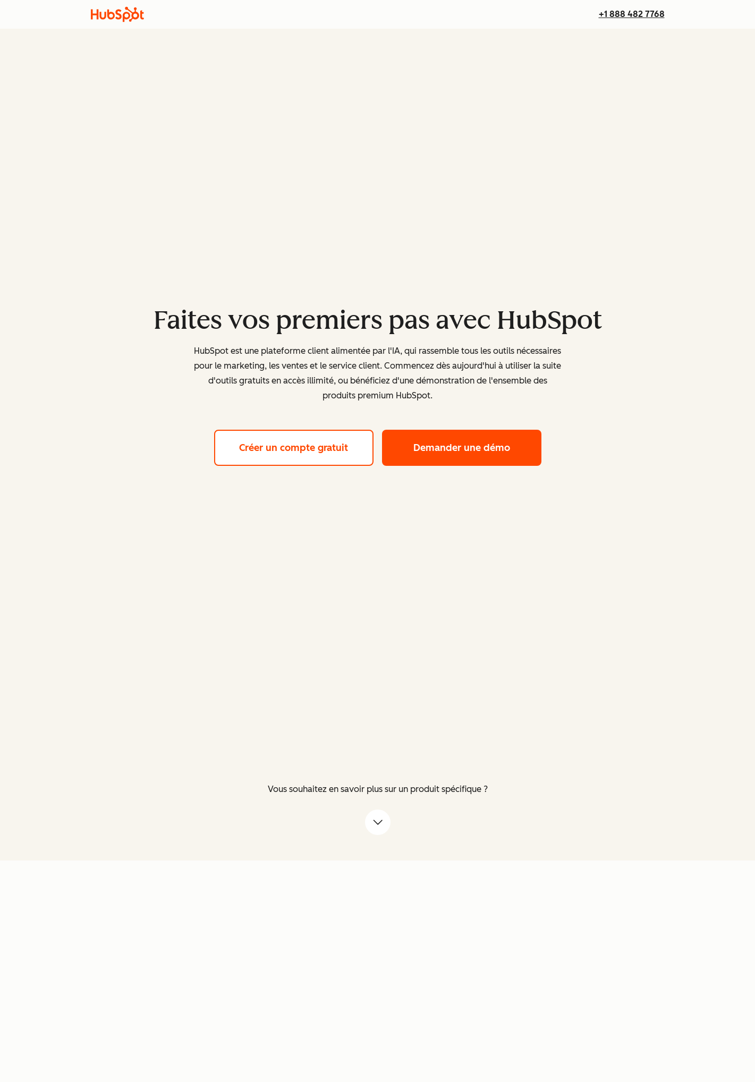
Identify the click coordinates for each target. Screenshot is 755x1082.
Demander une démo (477, 446)
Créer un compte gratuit (306, 446)
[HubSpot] (117, 14)
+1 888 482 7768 (632, 14)
